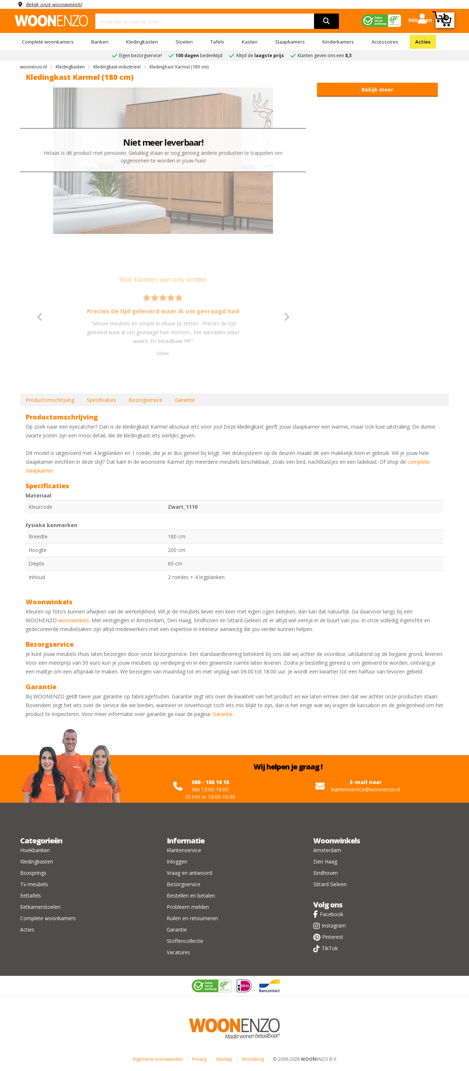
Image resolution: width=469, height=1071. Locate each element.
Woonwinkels (336, 841)
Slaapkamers (290, 41)
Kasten (250, 41)
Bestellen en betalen (191, 895)
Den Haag (325, 861)
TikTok (330, 948)
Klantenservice (184, 850)
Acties (423, 41)
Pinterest (332, 936)
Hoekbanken (35, 850)
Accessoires (385, 41)
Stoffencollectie (185, 940)
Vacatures (178, 952)
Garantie (185, 399)
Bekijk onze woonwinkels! (55, 4)
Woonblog (253, 1059)
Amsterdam (327, 850)
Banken (99, 41)
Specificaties (101, 399)
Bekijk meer (377, 89)
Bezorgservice (145, 399)
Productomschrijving (50, 399)
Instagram (334, 925)
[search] (326, 21)
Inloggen (177, 861)
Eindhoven (325, 872)
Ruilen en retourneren (192, 918)
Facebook (331, 914)
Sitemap (224, 1059)
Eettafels (30, 895)
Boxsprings (33, 872)
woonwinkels (73, 620)
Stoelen (184, 41)
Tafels (217, 41)
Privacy (199, 1059)
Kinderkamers (338, 41)
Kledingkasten (142, 41)
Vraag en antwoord (189, 872)
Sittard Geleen (330, 884)
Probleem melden (188, 906)
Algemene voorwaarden (158, 1059)
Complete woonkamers (48, 41)
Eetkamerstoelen (40, 906)
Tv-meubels (34, 884)
